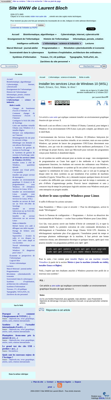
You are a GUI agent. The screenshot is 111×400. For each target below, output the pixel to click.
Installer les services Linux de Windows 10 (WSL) (24, 158)
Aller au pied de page (52, 1)
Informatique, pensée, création (88, 39)
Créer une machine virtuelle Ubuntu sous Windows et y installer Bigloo (24, 127)
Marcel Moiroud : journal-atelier (22, 48)
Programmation (51, 48)
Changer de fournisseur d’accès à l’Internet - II (24, 109)
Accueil (15, 34)
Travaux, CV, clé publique (53, 57)
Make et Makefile (19, 223)
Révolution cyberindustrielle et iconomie (84, 48)
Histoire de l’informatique (56, 39)
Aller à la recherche (34, 1)
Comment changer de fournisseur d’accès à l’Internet (24, 115)
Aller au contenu (19, 1)
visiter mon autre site (38, 16)
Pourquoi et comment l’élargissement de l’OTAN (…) (18, 315)
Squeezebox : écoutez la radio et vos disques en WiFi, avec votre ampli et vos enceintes (24, 239)
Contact (49, 382)
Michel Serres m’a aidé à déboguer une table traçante (24, 227)
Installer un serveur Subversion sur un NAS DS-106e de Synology (24, 211)
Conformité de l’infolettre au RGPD (23, 28)
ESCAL (102, 398)
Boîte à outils (84, 77)
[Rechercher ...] (90, 66)
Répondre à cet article (58, 310)
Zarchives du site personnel (55, 61)
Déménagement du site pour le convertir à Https (24, 139)
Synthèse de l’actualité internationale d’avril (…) (18, 325)
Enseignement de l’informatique (23, 39)
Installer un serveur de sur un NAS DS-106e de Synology (24, 203)
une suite (54, 117)
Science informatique (18, 263)
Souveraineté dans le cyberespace (27, 52)
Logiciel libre (15, 260)
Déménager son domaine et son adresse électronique (24, 144)
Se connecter (11, 66)
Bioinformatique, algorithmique (40, 34)
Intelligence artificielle (28, 43)
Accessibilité (6, 1)
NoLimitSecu (13, 351)
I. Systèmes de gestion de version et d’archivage (24, 149)
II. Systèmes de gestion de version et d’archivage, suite (24, 154)
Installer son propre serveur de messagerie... (24, 176)
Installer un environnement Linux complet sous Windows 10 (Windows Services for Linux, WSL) (24, 195)
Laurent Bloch (100, 97)
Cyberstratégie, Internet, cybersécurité (80, 34)
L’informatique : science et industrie (62, 43)
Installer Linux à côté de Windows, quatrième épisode (24, 164)
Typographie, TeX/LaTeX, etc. (84, 57)
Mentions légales (63, 382)
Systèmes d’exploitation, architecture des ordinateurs (74, 52)
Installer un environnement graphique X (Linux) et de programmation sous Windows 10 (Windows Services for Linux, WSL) (24, 184)
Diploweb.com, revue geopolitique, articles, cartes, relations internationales (18, 320)
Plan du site (37, 382)
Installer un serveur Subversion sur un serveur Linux (24, 218)
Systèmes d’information (24, 57)
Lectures (89, 43)
